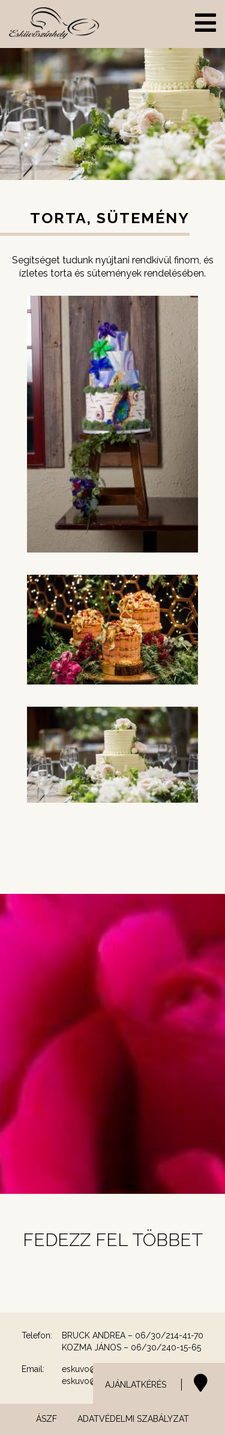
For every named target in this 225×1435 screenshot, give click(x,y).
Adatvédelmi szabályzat (133, 1419)
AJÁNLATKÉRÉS (135, 1384)
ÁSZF (46, 1419)
